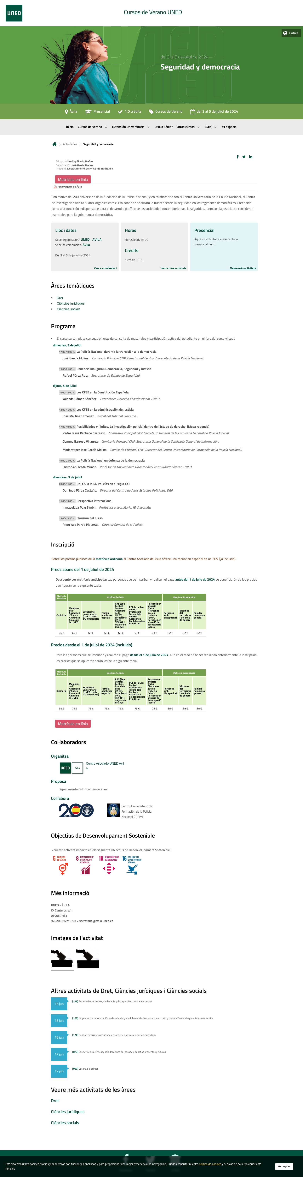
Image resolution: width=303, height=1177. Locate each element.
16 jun (59, 1037)
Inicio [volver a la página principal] (54, 144)
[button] (237, 156)
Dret (60, 298)
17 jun (59, 1054)
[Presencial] (97, 113)
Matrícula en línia (73, 179)
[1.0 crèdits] (129, 113)
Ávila (86, 245)
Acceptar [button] (284, 1166)
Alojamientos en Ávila (70, 186)
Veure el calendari (105, 268)
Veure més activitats (173, 268)
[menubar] (151, 127)
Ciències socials (68, 309)
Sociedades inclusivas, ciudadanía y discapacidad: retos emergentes (112, 1001)
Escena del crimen (85, 1069)
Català (293, 33)
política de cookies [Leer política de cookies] (210, 1164)
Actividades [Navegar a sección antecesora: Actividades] (70, 144)
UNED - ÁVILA (91, 239)
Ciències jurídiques (71, 303)
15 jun (59, 1003)
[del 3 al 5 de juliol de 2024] (214, 113)
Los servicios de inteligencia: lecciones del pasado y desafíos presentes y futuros (119, 1052)
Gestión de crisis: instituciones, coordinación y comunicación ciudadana (114, 1035)
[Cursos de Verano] (165, 113)
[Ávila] (71, 113)
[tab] (151, 13)
